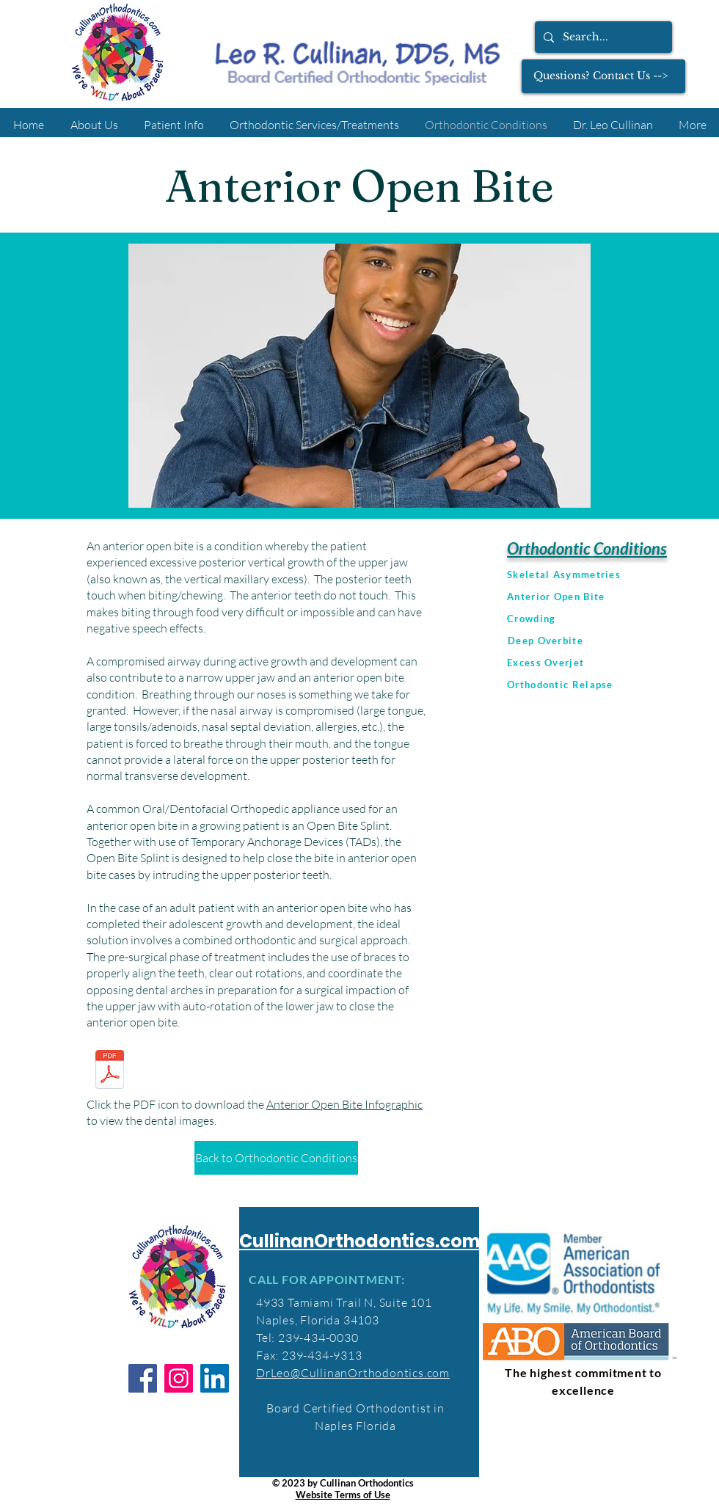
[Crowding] (610, 618)
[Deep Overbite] (611, 640)
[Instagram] (178, 1378)
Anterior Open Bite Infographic (344, 1104)
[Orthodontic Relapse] (610, 684)
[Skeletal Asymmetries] (610, 574)
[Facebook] (142, 1378)
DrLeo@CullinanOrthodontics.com (353, 1372)
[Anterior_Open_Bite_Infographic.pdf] (110, 1071)
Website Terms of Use (343, 1494)
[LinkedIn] (214, 1378)
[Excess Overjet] (610, 662)
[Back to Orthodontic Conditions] (276, 1158)
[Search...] (602, 37)
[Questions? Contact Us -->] (603, 76)
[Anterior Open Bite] (610, 596)
